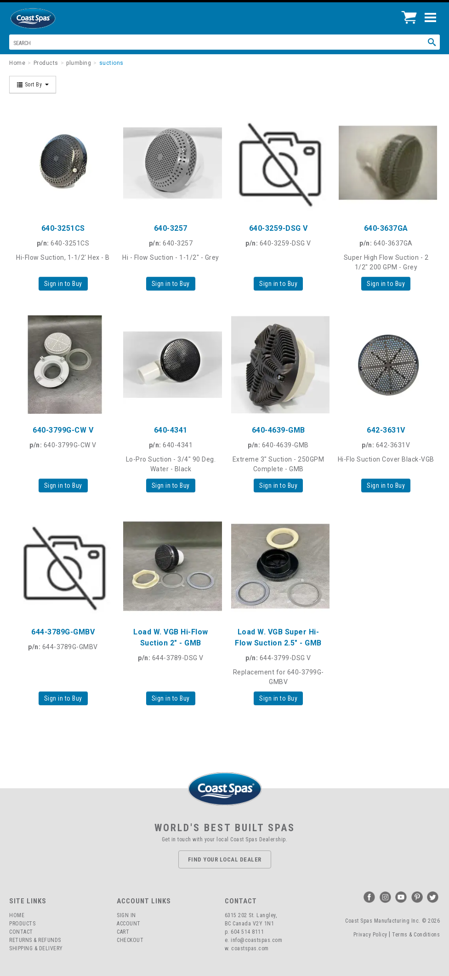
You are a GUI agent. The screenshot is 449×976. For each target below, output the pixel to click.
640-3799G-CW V (63, 430)
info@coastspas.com (256, 940)
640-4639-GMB (278, 430)
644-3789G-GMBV (63, 632)
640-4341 (171, 430)
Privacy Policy (370, 934)
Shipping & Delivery (36, 948)
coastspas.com (250, 948)
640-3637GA (386, 228)
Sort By (33, 84)
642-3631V (386, 430)
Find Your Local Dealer (224, 859)
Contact (21, 932)
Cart (123, 932)
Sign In (126, 915)
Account (129, 923)
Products (22, 923)
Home (16, 915)
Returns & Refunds (35, 940)
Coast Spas (48, 18)
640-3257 (171, 228)
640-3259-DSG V (278, 228)
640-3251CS (63, 228)
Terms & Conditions (416, 934)
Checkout (130, 940)
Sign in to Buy (63, 283)
